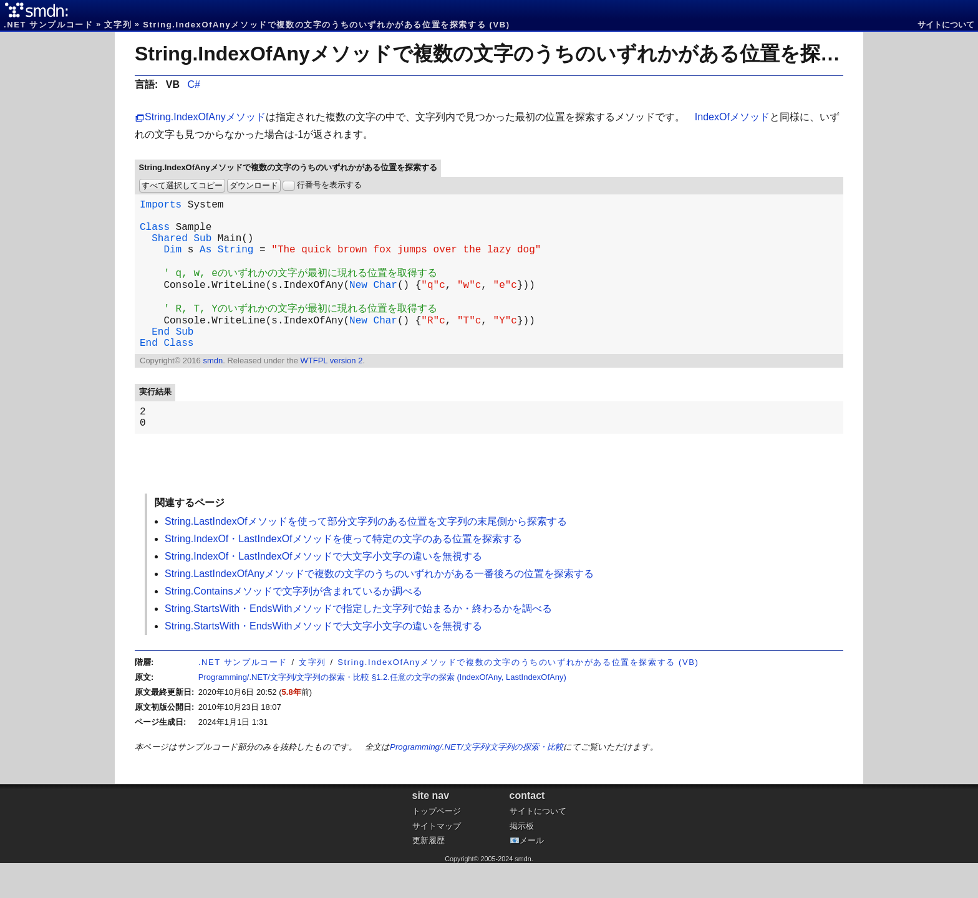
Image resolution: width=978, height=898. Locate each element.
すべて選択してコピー (182, 185)
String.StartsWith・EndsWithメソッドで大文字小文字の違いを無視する (323, 661)
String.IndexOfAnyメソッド (205, 117)
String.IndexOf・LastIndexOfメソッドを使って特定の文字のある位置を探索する (343, 573)
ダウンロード (254, 185)
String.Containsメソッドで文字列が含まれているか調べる (293, 626)
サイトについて (945, 24)
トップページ (436, 846)
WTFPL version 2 (331, 390)
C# (193, 84)
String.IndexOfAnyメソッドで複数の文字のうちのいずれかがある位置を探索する (508, 53)
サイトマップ (436, 861)
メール (532, 875)
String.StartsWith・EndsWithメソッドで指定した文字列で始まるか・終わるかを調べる (358, 643)
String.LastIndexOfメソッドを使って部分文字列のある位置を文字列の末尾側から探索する (366, 556)
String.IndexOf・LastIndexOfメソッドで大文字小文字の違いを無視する (323, 591)
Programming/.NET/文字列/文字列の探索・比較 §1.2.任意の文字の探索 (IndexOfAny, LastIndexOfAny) (382, 712)
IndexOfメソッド (732, 117)
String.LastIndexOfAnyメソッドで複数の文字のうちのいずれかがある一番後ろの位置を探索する (379, 608)
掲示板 (522, 861)
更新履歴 (428, 875)
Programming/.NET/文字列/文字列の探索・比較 (476, 781)
